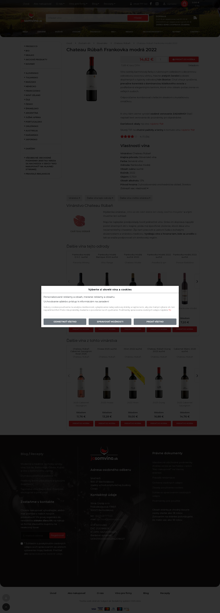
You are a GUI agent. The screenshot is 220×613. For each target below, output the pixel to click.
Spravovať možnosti (110, 321)
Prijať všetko (155, 321)
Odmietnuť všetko (65, 321)
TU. (170, 310)
